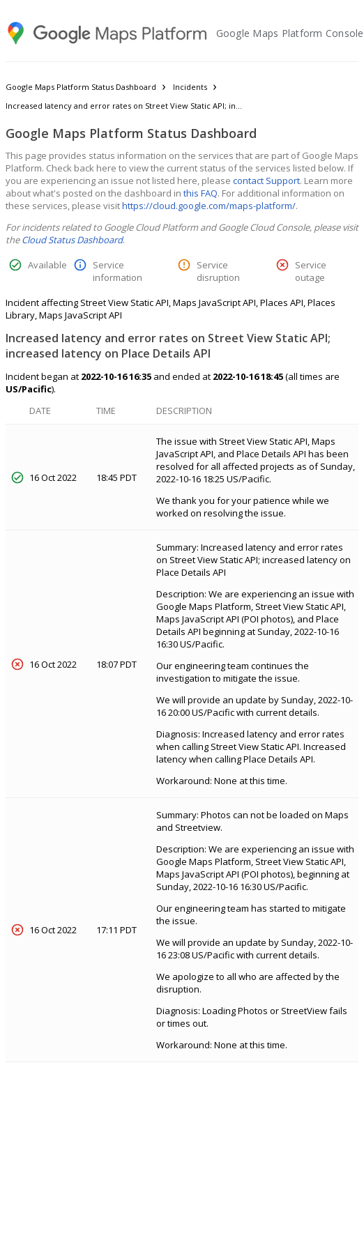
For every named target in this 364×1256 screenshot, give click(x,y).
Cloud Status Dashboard (72, 239)
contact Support (266, 180)
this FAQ (200, 193)
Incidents (190, 87)
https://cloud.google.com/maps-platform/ (209, 205)
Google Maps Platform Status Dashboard (81, 87)
